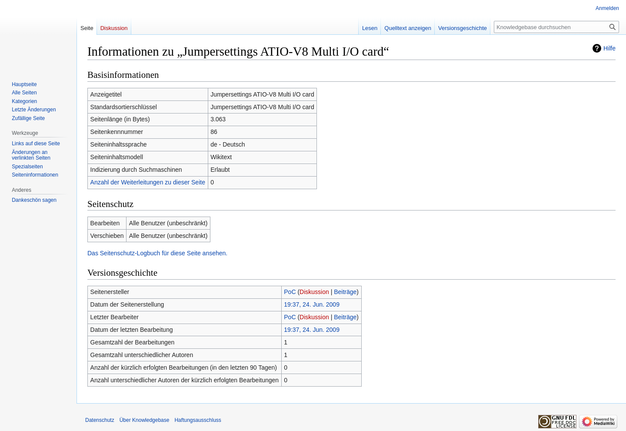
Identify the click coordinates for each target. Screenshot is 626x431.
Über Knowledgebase (145, 420)
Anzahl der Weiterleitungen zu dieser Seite (147, 182)
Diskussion (314, 291)
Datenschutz (99, 420)
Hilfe (609, 48)
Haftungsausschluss (197, 420)
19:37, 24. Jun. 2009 (312, 304)
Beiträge (345, 291)
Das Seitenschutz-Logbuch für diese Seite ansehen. (157, 253)
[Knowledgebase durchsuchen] (556, 27)
